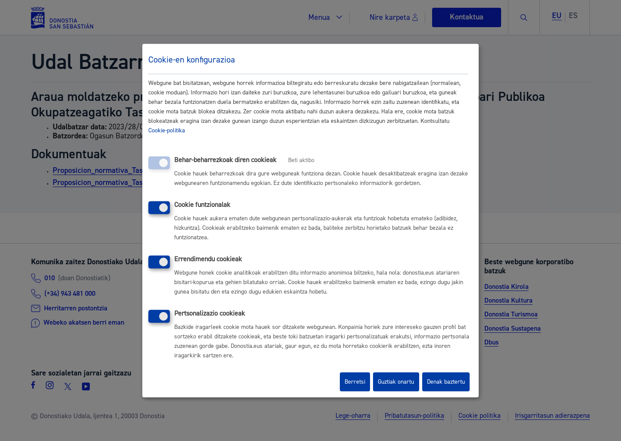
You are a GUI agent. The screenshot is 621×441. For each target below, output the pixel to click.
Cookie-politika (166, 130)
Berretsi (355, 382)
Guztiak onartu (396, 382)
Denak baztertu (446, 382)
